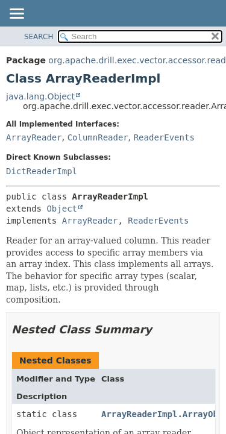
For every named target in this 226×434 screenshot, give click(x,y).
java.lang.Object (40, 96)
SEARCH (39, 37)
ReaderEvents (164, 137)
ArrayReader (34, 137)
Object (61, 208)
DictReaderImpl (41, 171)
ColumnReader (97, 137)
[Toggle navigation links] (16, 14)
